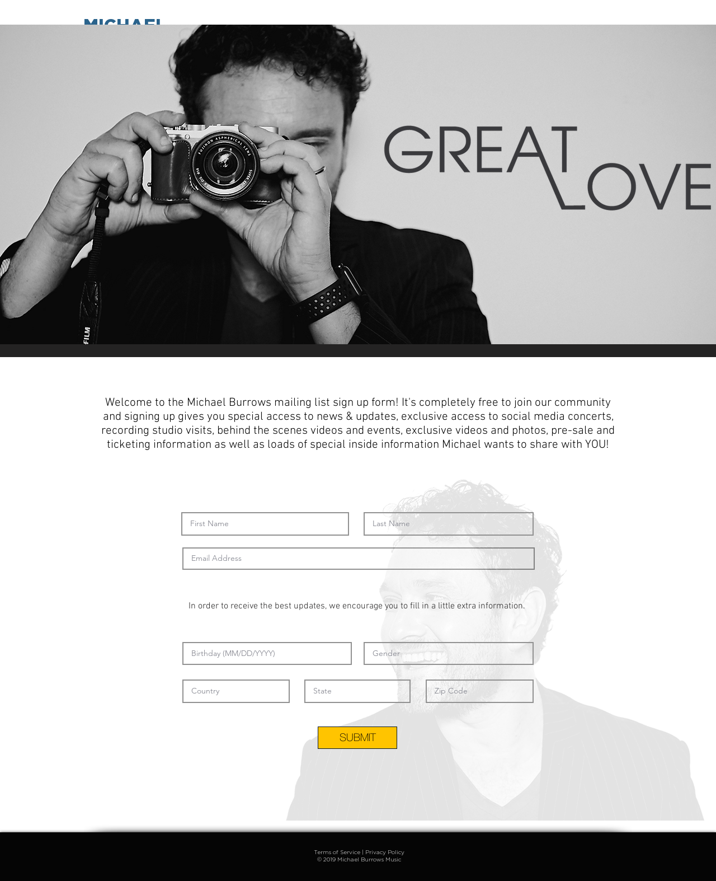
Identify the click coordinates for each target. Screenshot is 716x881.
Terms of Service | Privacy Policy (359, 852)
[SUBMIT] (357, 738)
